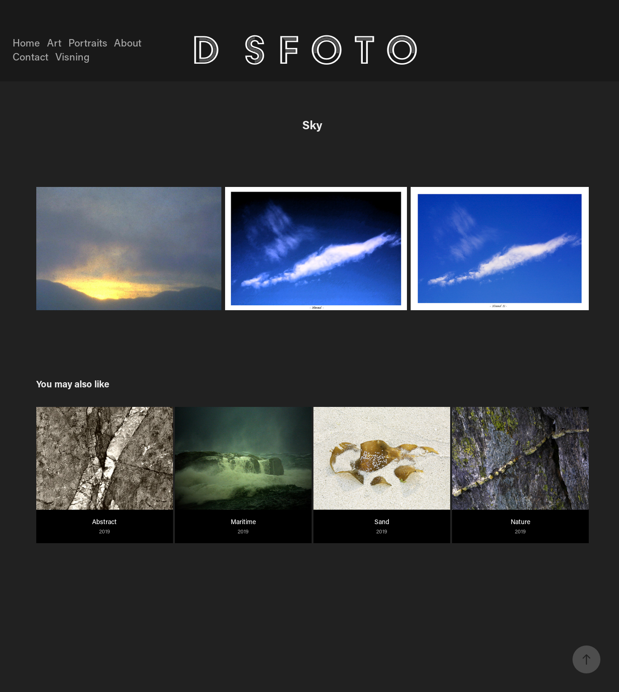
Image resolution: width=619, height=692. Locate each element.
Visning (72, 56)
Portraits (87, 42)
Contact (30, 56)
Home (26, 42)
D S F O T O (311, 49)
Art (54, 42)
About (127, 42)
